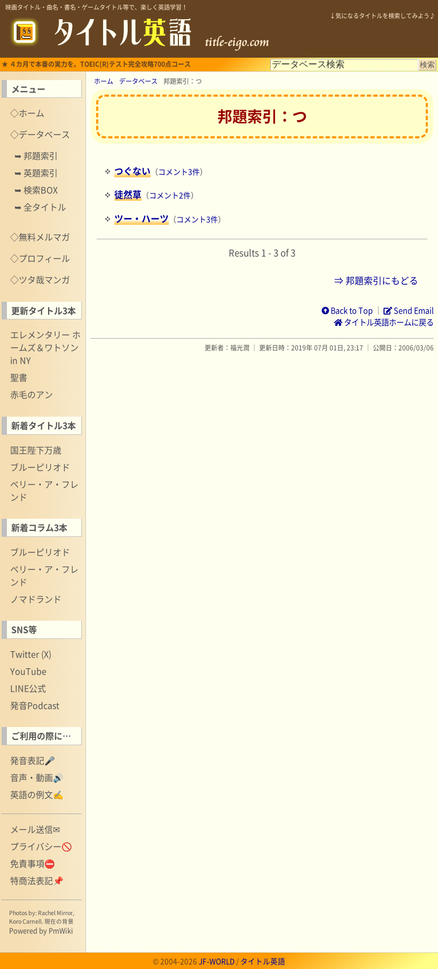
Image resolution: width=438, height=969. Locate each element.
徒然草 (128, 194)
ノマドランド (35, 598)
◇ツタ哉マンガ (40, 279)
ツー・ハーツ (141, 218)
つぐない (132, 171)
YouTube (28, 671)
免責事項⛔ (32, 863)
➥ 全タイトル (40, 206)
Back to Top (347, 310)
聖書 (18, 377)
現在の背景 (59, 921)
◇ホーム (27, 112)
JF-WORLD (216, 961)
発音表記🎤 (32, 760)
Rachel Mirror (55, 913)
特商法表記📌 (37, 880)
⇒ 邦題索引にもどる (376, 280)
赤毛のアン (31, 394)
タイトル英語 (262, 961)
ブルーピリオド (40, 466)
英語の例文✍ (37, 794)
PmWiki (61, 930)
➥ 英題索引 (36, 172)
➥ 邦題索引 (36, 155)
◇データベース (40, 134)
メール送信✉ (35, 829)
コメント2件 (170, 195)
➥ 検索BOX (36, 189)
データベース (138, 81)
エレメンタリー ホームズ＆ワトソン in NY (45, 347)
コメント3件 (179, 171)
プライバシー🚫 (41, 846)
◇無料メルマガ (40, 236)
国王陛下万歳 (35, 449)
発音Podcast (34, 705)
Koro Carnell (25, 921)
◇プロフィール (40, 258)
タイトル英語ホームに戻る (384, 322)
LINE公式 (28, 688)
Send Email (409, 310)
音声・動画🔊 (37, 777)
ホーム (103, 81)
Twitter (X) (30, 653)
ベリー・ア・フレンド (44, 490)
